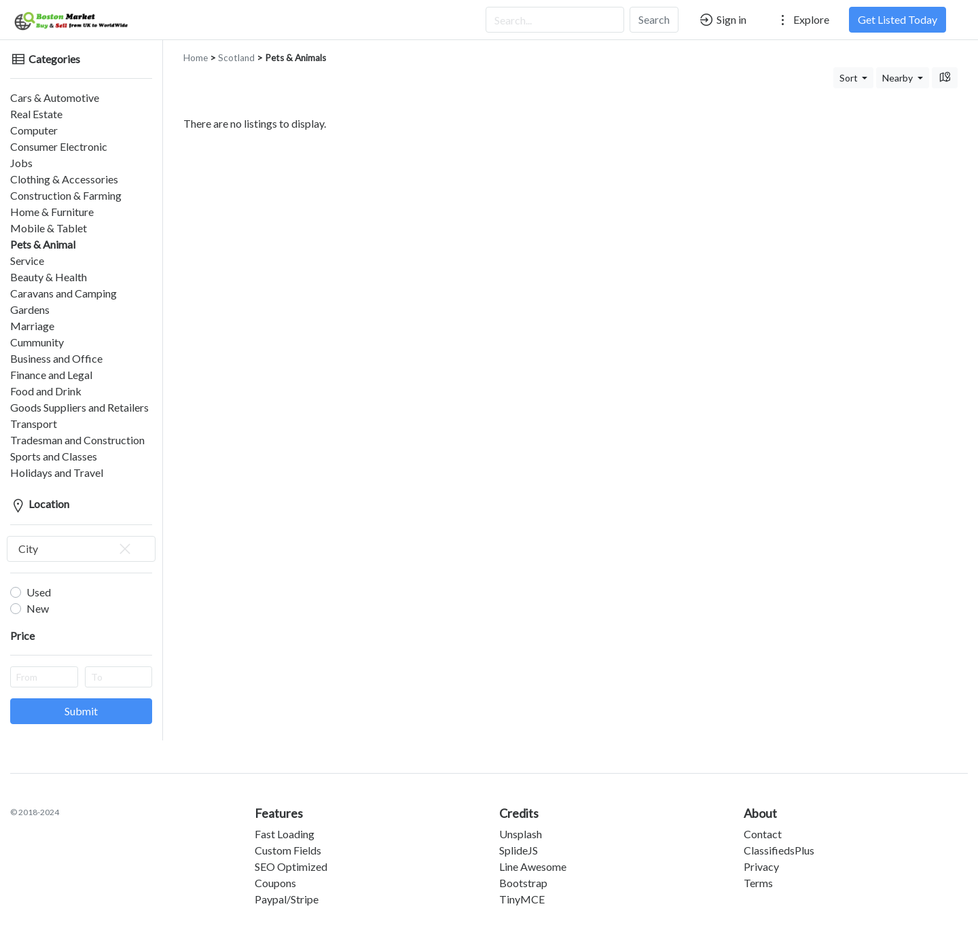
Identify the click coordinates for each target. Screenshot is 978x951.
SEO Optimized (291, 866)
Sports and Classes (53, 456)
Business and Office (56, 358)
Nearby (898, 78)
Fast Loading (284, 833)
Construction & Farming (66, 195)
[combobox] (81, 549)
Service (27, 260)
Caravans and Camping (63, 293)
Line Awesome (532, 866)
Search (654, 19)
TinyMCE (522, 899)
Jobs (21, 162)
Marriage (32, 325)
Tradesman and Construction (77, 439)
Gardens (30, 309)
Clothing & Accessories (64, 179)
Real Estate (36, 113)
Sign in (722, 20)
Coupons (275, 882)
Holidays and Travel (56, 472)
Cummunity (37, 342)
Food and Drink (46, 390)
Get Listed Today (897, 19)
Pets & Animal (42, 244)
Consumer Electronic (58, 146)
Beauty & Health (48, 276)
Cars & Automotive (54, 97)
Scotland (236, 57)
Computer (34, 130)
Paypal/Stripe (287, 899)
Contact (763, 833)
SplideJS (518, 850)
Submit (81, 710)
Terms (758, 882)
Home (195, 57)
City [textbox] (75, 549)
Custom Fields (288, 850)
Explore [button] (802, 20)
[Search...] (555, 20)
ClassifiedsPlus (779, 850)
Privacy (761, 866)
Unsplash (520, 833)
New (37, 608)
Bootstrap (523, 882)
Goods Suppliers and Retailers (79, 407)
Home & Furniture (52, 211)
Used (38, 592)
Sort (849, 78)
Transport (33, 423)
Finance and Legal (51, 374)
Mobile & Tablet (48, 227)
